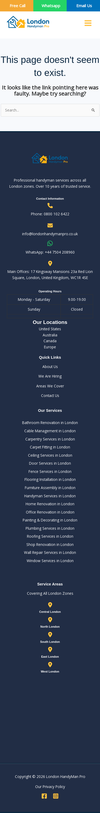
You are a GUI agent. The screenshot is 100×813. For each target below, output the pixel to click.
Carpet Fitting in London (50, 447)
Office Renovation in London (50, 512)
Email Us (84, 5)
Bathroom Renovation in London (50, 422)
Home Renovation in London (50, 503)
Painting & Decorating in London (50, 520)
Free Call (17, 5)
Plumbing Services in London (50, 528)
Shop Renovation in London (50, 544)
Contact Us (50, 395)
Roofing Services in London (50, 536)
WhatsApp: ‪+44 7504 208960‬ (50, 252)
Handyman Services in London (50, 495)
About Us (50, 366)
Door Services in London (50, 463)
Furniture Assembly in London (50, 487)
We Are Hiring (50, 376)
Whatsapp (51, 5)
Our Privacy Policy (50, 786)
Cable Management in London (50, 430)
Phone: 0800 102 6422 (50, 213)
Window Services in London (50, 560)
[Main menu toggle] (88, 23)
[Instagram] (56, 796)
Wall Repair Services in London (50, 552)
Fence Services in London (50, 471)
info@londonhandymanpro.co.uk (50, 233)
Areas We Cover (50, 385)
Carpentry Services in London (50, 439)
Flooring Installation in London (50, 479)
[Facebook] (44, 796)
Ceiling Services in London (50, 455)
